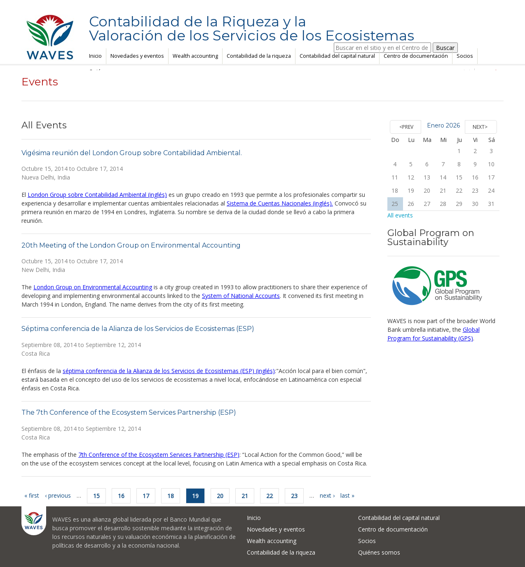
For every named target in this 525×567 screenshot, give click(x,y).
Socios (465, 55)
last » (347, 495)
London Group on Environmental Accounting (92, 287)
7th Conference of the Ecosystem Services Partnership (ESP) (158, 454)
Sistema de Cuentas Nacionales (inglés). (280, 203)
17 (146, 496)
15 (96, 496)
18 (170, 496)
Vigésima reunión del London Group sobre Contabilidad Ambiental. (131, 153)
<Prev (406, 126)
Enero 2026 (443, 125)
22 (269, 496)
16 (121, 496)
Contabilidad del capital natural (337, 55)
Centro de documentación (416, 55)
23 (294, 496)
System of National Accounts (241, 296)
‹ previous (58, 495)
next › (327, 495)
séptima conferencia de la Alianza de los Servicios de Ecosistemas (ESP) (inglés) (169, 371)
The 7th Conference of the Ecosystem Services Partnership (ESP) (128, 412)
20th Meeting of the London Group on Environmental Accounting (131, 245)
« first (31, 495)
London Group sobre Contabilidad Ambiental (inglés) (97, 194)
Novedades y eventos (137, 55)
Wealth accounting (195, 55)
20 (220, 496)
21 (244, 496)
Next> (480, 126)
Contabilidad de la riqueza (259, 55)
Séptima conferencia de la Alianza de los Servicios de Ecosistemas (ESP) (137, 329)
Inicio (95, 55)
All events (400, 215)
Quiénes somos (379, 552)
